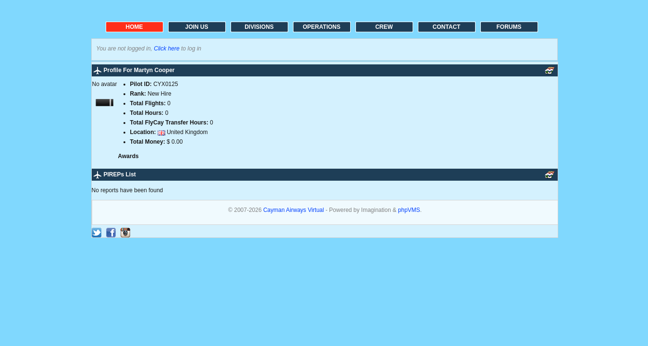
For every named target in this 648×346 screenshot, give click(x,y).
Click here (166, 48)
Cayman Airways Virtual (294, 210)
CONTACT (447, 27)
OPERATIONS (321, 27)
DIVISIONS (259, 27)
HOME (134, 27)
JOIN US (196, 27)
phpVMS (409, 210)
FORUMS (509, 27)
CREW (384, 27)
